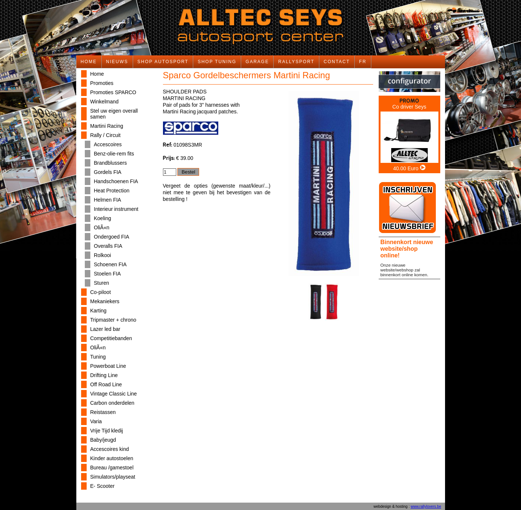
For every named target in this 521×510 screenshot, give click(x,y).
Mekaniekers (104, 301)
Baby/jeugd (103, 440)
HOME (89, 61)
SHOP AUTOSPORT (163, 61)
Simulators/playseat (112, 477)
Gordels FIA (108, 172)
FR (363, 61)
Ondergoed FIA (111, 237)
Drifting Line (104, 375)
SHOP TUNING (217, 61)
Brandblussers (110, 163)
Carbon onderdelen (112, 403)
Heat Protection (112, 191)
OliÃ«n (102, 227)
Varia (96, 421)
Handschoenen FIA (116, 181)
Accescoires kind (109, 449)
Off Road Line (106, 384)
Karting (98, 311)
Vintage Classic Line (113, 394)
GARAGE (257, 61)
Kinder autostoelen (111, 458)
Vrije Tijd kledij (106, 431)
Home (97, 74)
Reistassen (103, 412)
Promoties (102, 83)
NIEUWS (117, 61)
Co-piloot (100, 292)
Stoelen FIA (107, 274)
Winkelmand (104, 102)
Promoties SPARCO (113, 92)
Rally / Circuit (105, 135)
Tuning (98, 357)
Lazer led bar (105, 329)
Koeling (102, 218)
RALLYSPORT (296, 61)
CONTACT (337, 61)
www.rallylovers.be (426, 506)
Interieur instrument (116, 209)
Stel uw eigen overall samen (114, 114)
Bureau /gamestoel (112, 467)
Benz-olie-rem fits (114, 154)
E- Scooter (102, 486)
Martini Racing (106, 126)
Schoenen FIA (110, 264)
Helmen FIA (107, 200)
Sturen (101, 283)
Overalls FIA (108, 246)
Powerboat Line (108, 366)
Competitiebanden (111, 338)
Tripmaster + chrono (113, 320)
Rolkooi (102, 255)
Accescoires (108, 144)
